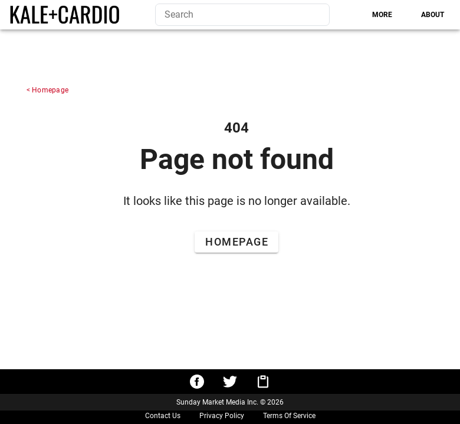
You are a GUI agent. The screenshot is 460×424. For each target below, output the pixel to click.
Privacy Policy (221, 416)
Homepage (50, 90)
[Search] (311, 14)
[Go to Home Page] (236, 242)
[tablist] (392, 15)
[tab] (382, 15)
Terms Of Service (289, 416)
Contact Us (162, 416)
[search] (242, 15)
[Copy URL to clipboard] (263, 382)
